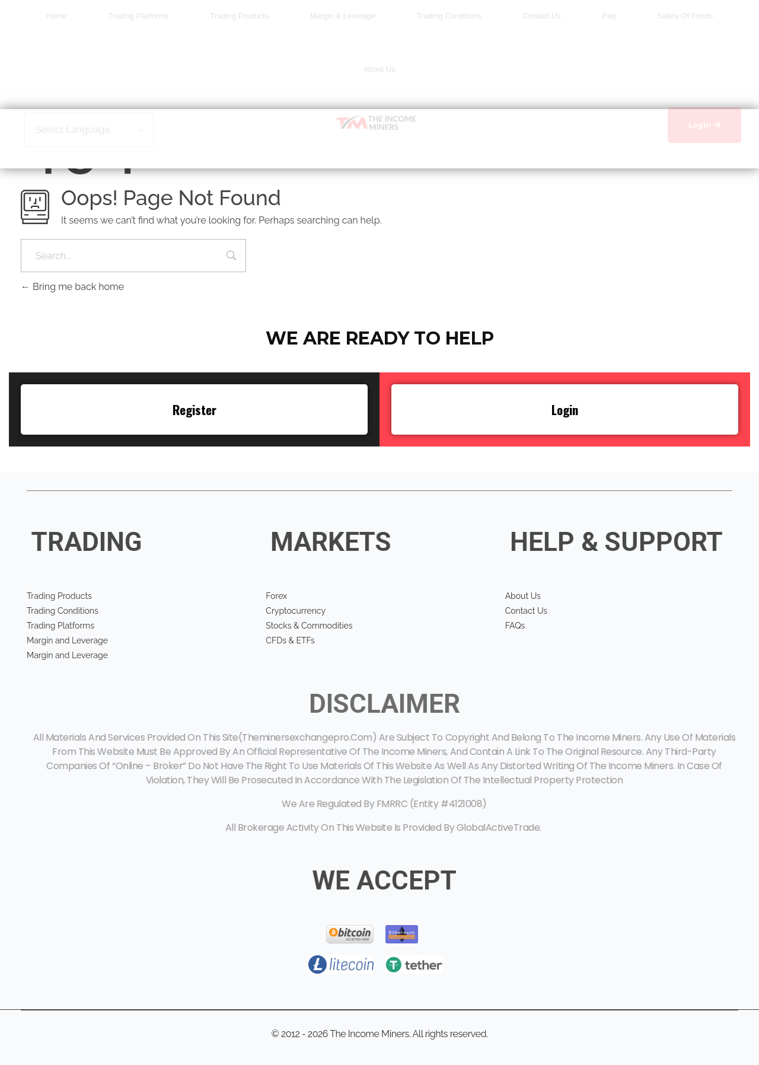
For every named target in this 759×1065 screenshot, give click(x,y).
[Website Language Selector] (89, 143)
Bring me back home (72, 286)
